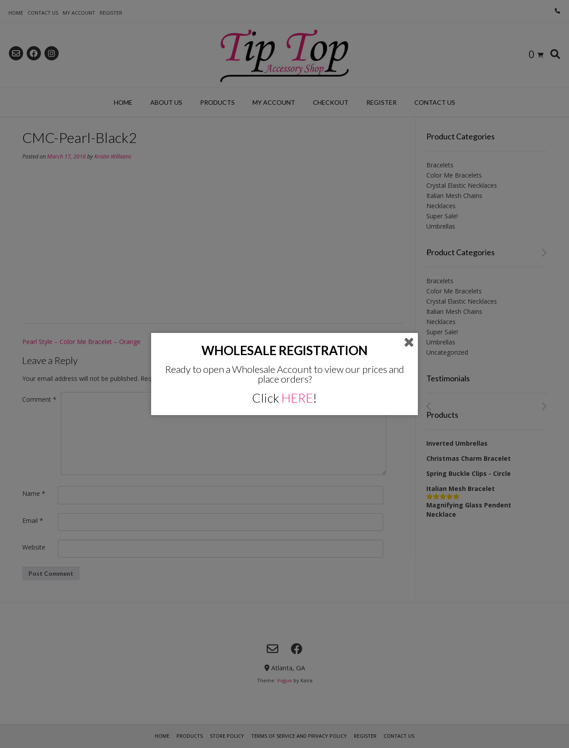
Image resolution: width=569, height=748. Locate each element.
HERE (297, 397)
